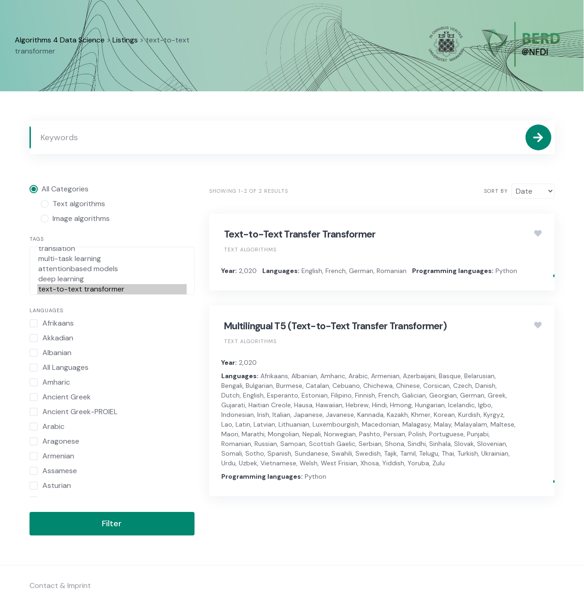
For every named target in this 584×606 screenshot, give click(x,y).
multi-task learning (112, 259)
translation (112, 249)
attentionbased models (112, 269)
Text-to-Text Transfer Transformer (299, 234)
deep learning (112, 279)
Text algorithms (250, 249)
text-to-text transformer (112, 289)
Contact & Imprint (60, 585)
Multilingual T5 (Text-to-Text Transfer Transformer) (335, 326)
